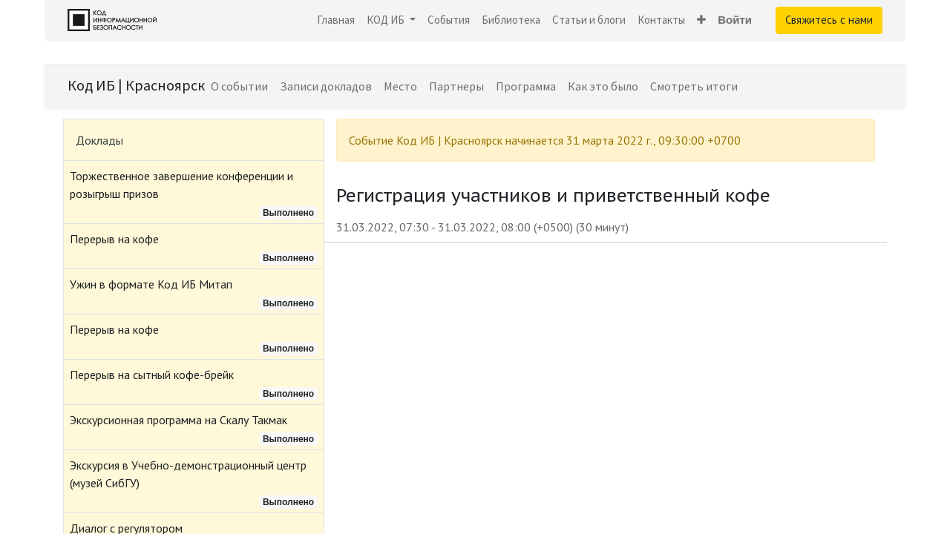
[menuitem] (336, 20)
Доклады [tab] (99, 140)
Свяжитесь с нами (829, 20)
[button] (701, 20)
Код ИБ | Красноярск (136, 85)
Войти (735, 19)
